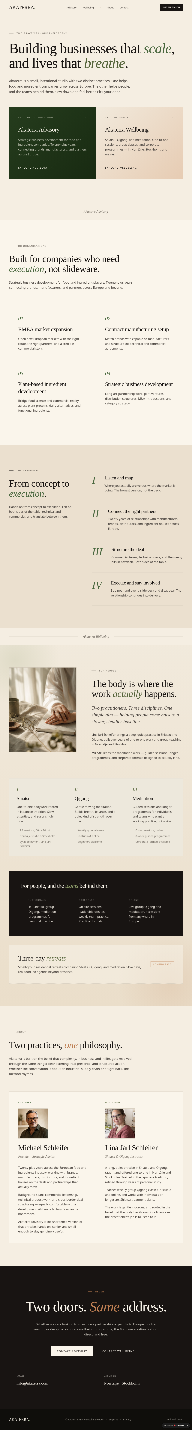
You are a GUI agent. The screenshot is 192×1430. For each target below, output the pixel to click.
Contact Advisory (72, 1351)
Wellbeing (88, 7)
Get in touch (171, 7)
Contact (124, 7)
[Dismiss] (187, 1425)
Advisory (71, 7)
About (110, 7)
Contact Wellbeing (118, 1351)
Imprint (113, 1419)
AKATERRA (22, 7)
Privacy (127, 1419)
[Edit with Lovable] (173, 1425)
